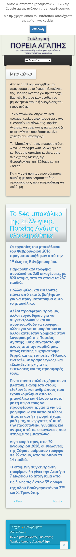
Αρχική (16, 527)
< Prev (18, 501)
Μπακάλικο (17, 532)
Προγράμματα (33, 527)
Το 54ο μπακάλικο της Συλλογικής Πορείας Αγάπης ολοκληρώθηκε (36, 224)
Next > (57, 501)
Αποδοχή (38, 29)
